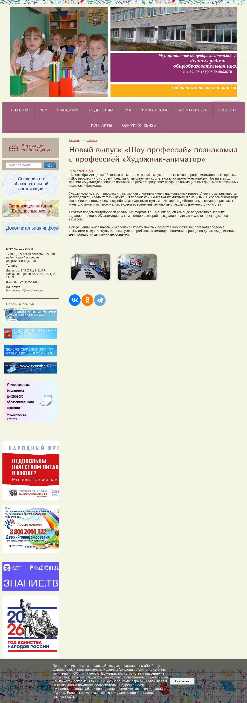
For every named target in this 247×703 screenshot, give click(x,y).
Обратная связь (139, 125)
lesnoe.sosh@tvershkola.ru (24, 290)
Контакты (101, 125)
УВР (43, 110)
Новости (227, 110)
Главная (20, 110)
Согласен (182, 681)
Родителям (101, 110)
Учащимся (68, 110)
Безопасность (192, 110)
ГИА (127, 110)
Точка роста (154, 110)
